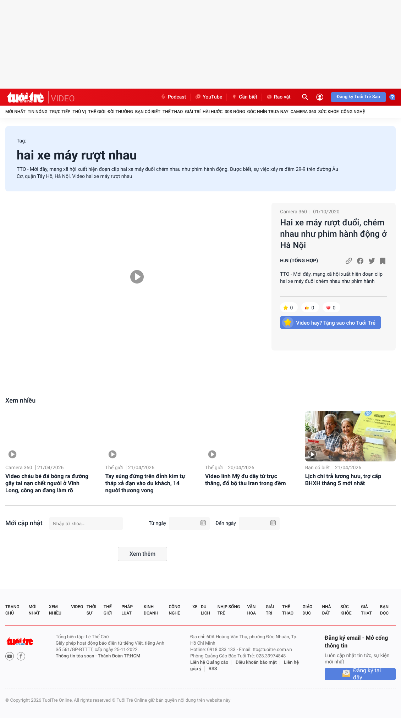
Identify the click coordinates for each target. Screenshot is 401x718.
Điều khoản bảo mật (256, 662)
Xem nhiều (20, 400)
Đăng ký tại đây (367, 674)
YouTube (208, 97)
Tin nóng (38, 111)
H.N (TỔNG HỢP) (299, 261)
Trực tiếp (60, 111)
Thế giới (96, 111)
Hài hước (213, 111)
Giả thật (366, 610)
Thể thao (173, 111)
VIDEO (63, 98)
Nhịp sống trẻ (229, 610)
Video (77, 606)
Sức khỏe (328, 111)
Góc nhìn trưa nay (268, 111)
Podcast (173, 97)
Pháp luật (127, 610)
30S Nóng (235, 111)
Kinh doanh (151, 610)
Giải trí (192, 111)
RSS (213, 669)
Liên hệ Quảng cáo (209, 662)
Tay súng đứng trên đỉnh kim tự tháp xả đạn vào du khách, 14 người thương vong (145, 483)
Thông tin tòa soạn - (77, 656)
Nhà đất (326, 610)
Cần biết (244, 97)
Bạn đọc (384, 610)
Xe (194, 606)
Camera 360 (303, 111)
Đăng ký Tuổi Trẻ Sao (358, 97)
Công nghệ (353, 111)
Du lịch (205, 610)
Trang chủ (12, 610)
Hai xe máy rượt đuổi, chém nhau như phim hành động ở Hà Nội (333, 234)
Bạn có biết (147, 111)
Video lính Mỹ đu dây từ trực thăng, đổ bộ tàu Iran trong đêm (245, 480)
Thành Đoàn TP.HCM (119, 656)
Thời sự (92, 610)
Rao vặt (278, 97)
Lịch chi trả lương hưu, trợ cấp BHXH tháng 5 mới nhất (343, 480)
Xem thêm (142, 553)
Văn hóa (251, 610)
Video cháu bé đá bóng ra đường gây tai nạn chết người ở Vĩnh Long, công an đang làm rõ (46, 483)
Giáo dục (308, 610)
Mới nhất (15, 111)
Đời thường (120, 111)
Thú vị (79, 111)
